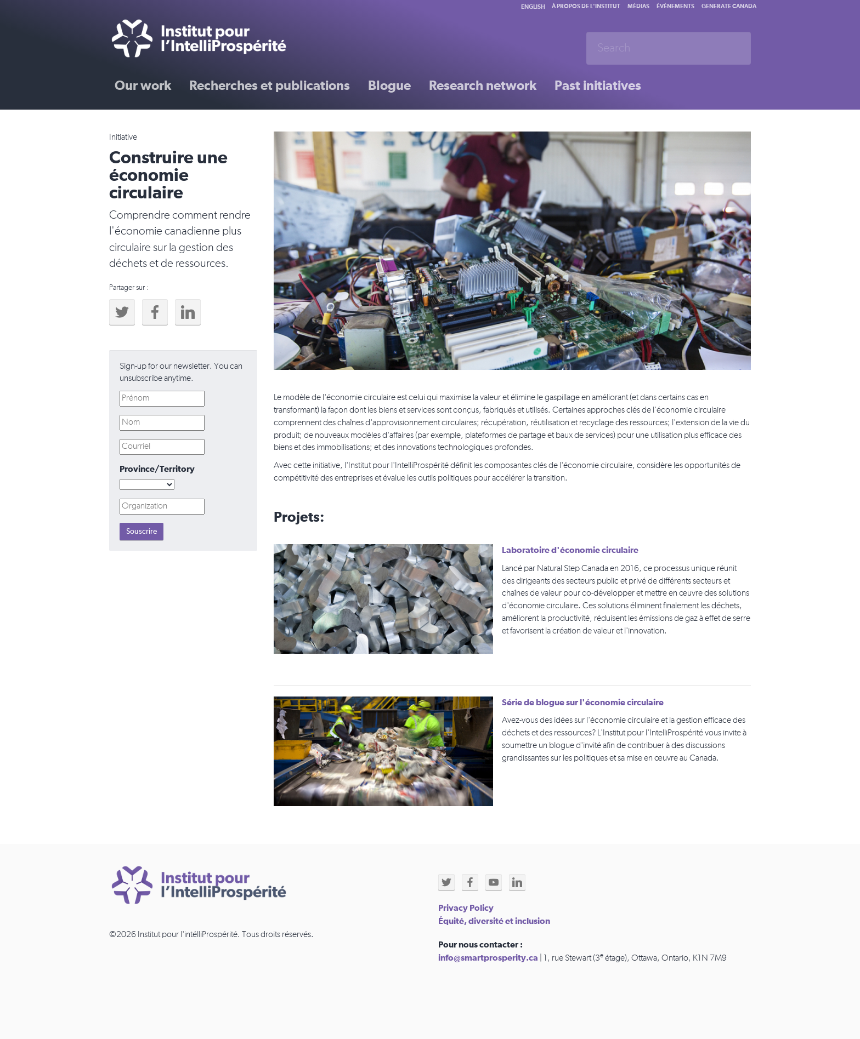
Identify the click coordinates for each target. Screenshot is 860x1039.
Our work (143, 86)
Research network (482, 86)
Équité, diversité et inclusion (494, 921)
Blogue (389, 86)
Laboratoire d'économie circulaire (570, 550)
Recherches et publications (269, 86)
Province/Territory (157, 469)
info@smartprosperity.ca (488, 958)
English (533, 7)
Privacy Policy (466, 908)
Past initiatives (598, 86)
